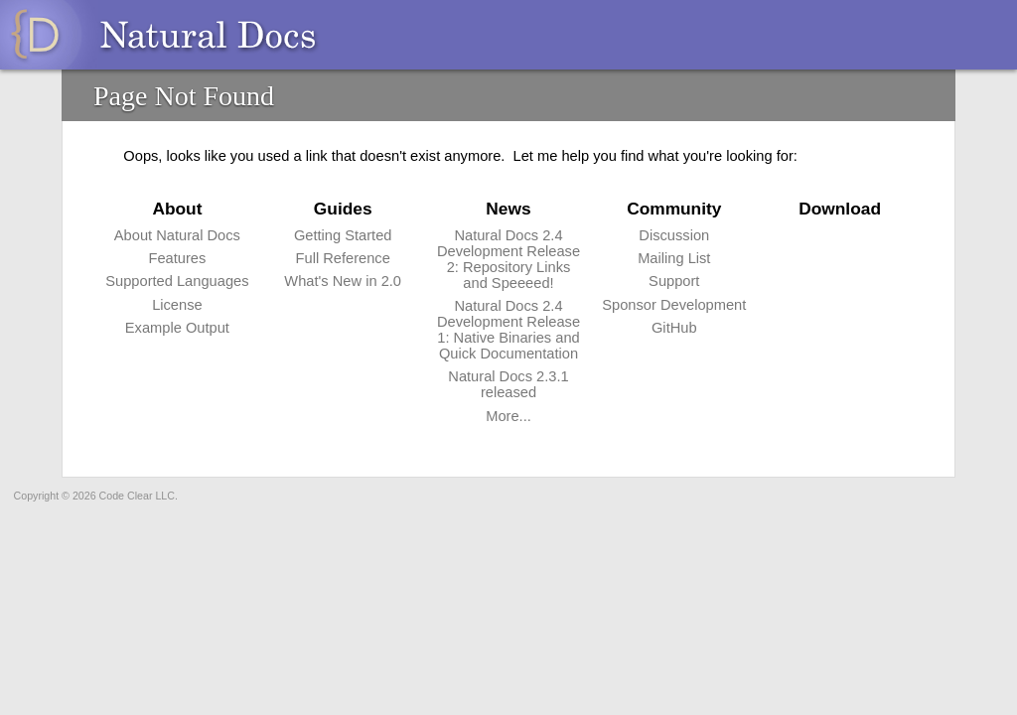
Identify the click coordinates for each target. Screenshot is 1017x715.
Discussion (674, 235)
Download (840, 208)
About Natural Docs (177, 235)
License (177, 305)
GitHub (674, 328)
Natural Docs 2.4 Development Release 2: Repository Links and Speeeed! (508, 259)
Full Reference (343, 258)
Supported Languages (176, 281)
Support (674, 281)
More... (508, 416)
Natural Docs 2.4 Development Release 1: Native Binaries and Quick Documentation (508, 329)
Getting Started (343, 235)
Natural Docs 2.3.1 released (508, 384)
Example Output (177, 328)
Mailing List (674, 258)
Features (177, 258)
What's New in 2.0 (342, 281)
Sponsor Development (674, 305)
